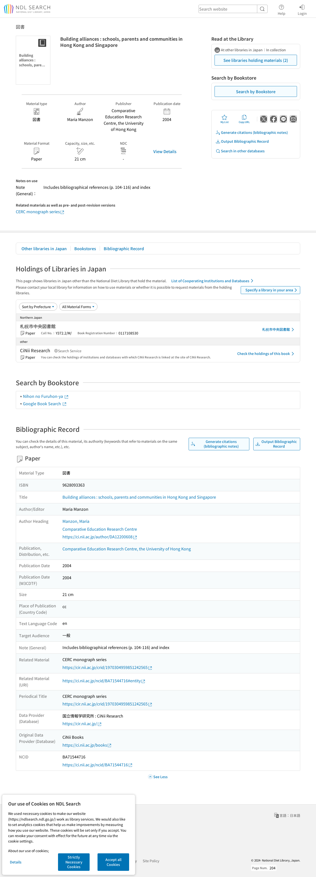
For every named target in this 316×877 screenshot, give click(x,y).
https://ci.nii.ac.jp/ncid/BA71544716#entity (104, 681)
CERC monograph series (40, 212)
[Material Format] (78, 307)
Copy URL (244, 119)
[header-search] (233, 9)
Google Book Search (45, 403)
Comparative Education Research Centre (99, 529)
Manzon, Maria (75, 521)
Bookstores (85, 248)
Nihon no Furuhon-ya (46, 396)
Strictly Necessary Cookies (73, 862)
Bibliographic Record (124, 248)
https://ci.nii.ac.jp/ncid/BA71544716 (97, 765)
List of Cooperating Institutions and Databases (213, 281)
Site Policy (151, 860)
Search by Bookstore (256, 91)
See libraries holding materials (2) (255, 60)
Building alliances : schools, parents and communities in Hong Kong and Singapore (139, 497)
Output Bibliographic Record (242, 141)
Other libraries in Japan (44, 248)
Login (302, 9)
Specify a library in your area (272, 290)
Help (281, 9)
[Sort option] (38, 307)
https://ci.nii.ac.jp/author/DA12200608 (100, 537)
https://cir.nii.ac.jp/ (82, 723)
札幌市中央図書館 (279, 330)
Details (15, 861)
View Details (165, 151)
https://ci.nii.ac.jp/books (87, 745)
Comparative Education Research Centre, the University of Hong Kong (126, 549)
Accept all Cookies (113, 862)
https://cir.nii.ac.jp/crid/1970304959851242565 (107, 667)
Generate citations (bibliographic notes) (252, 132)
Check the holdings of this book (266, 354)
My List (224, 119)
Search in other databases (240, 151)
